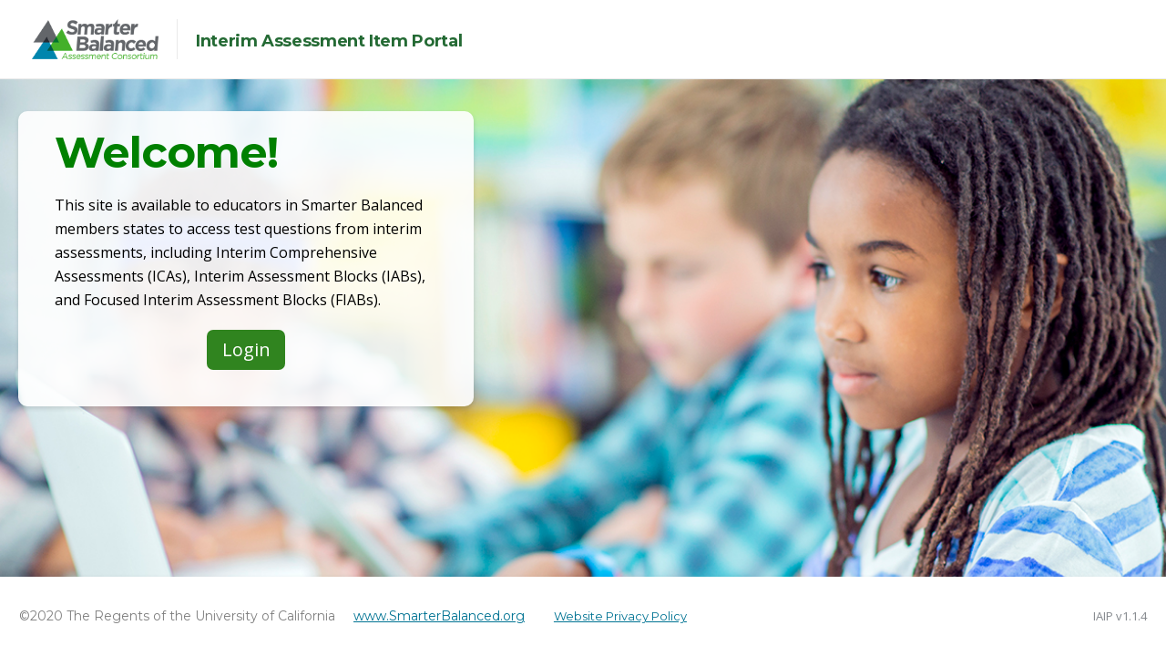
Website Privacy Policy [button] (620, 616)
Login (246, 349)
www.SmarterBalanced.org (439, 616)
